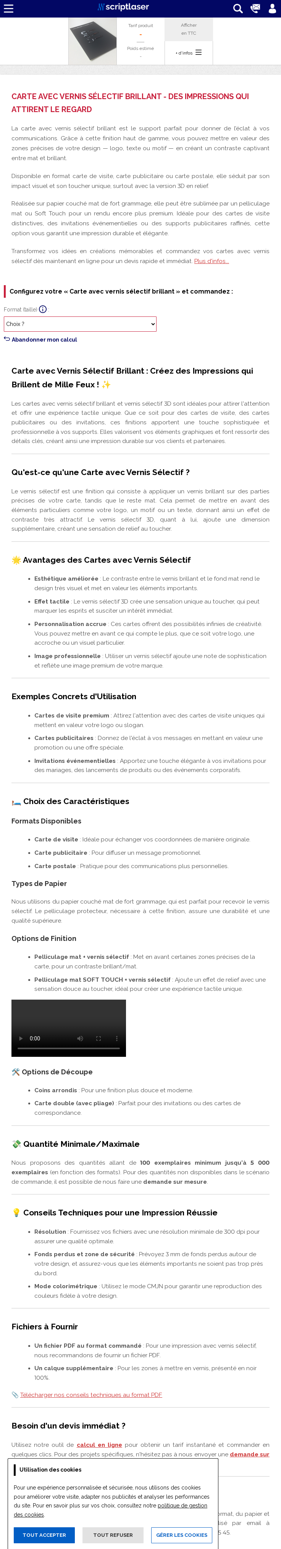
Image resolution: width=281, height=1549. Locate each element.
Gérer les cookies (181, 1535)
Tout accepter (44, 1535)
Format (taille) (20, 310)
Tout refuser (113, 1535)
